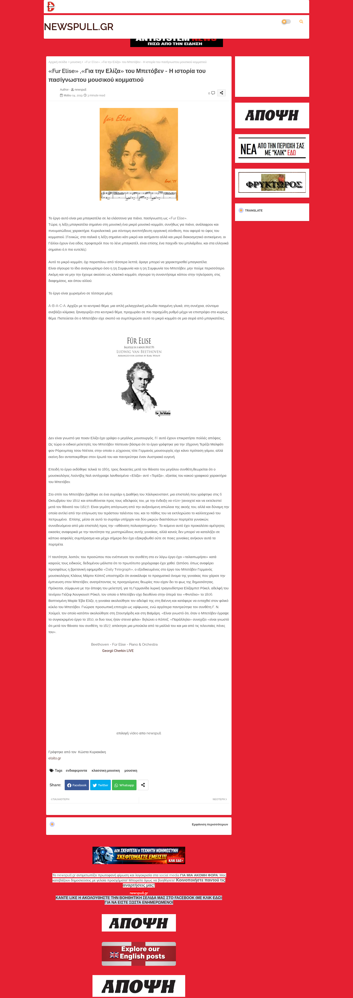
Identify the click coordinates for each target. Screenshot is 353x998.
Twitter (103, 785)
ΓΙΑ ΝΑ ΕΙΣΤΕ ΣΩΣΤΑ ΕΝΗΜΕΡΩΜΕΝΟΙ (139, 902)
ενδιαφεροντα (76, 770)
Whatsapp (126, 785)
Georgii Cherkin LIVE (118, 651)
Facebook (79, 785)
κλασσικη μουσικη (106, 770)
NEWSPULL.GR (79, 26)
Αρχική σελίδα (57, 62)
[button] (301, 21)
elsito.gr (54, 758)
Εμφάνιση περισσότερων (210, 824)
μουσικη (75, 62)
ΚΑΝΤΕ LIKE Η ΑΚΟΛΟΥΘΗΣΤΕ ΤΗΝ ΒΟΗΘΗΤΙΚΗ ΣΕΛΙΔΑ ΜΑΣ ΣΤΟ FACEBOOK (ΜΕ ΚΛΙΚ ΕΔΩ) (139, 898)
